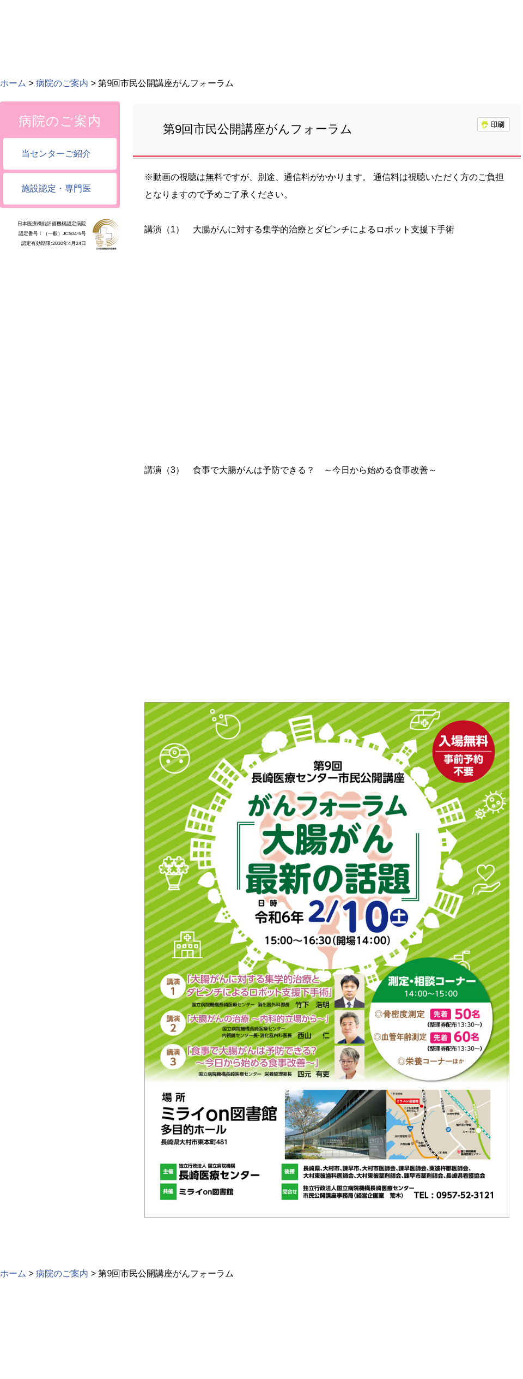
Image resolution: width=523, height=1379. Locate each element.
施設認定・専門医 (56, 188)
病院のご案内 (62, 83)
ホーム (13, 83)
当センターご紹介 (56, 153)
